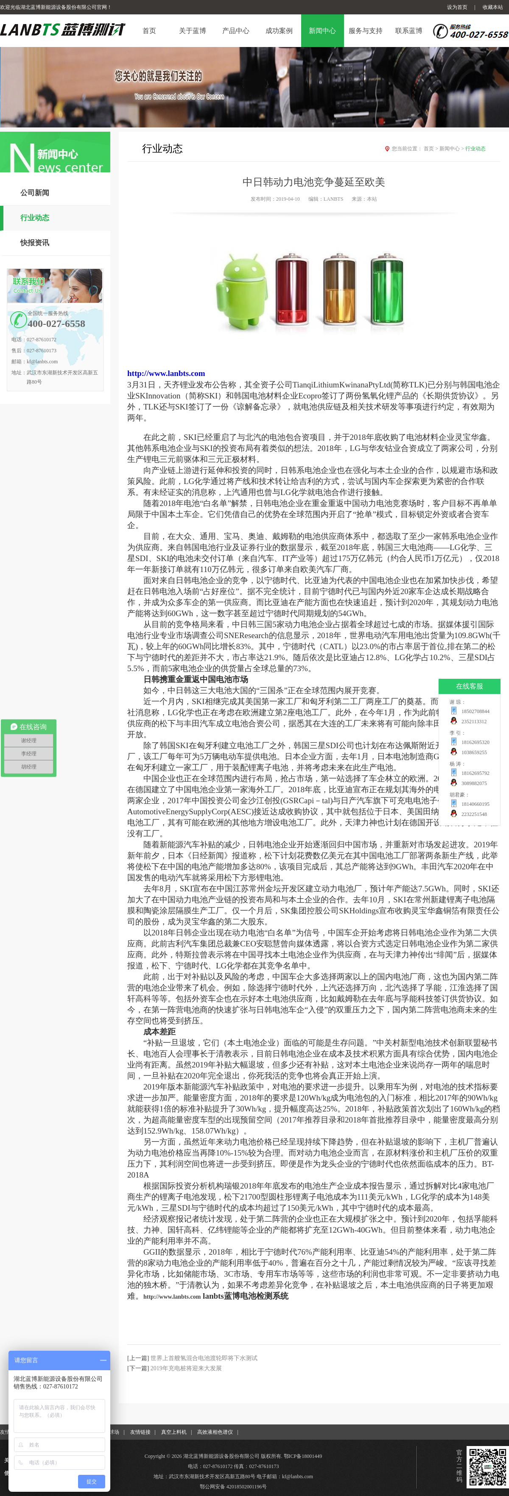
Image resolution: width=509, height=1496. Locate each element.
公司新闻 (34, 193)
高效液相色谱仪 (215, 1432)
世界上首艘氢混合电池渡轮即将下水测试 (204, 1358)
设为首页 (457, 7)
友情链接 (140, 1432)
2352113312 (474, 721)
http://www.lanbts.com (166, 373)
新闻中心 (452, 149)
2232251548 (474, 814)
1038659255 (474, 752)
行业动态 (34, 218)
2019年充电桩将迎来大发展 (186, 1368)
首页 (431, 149)
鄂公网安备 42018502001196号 (233, 1487)
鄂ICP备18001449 (303, 1456)
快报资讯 (34, 243)
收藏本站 (493, 7)
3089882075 (474, 783)
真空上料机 (174, 1432)
